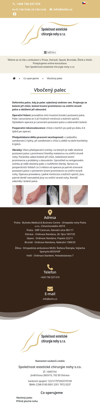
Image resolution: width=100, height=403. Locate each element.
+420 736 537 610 (26, 4)
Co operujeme (31, 78)
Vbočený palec (24, 397)
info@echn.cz (61, 9)
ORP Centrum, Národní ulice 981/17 (54, 230)
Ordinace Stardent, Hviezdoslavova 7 (53, 255)
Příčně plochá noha (27, 401)
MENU (50, 52)
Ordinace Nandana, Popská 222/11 (54, 238)
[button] (85, 2)
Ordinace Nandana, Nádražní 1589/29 (55, 242)
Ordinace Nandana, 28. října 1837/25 (55, 234)
